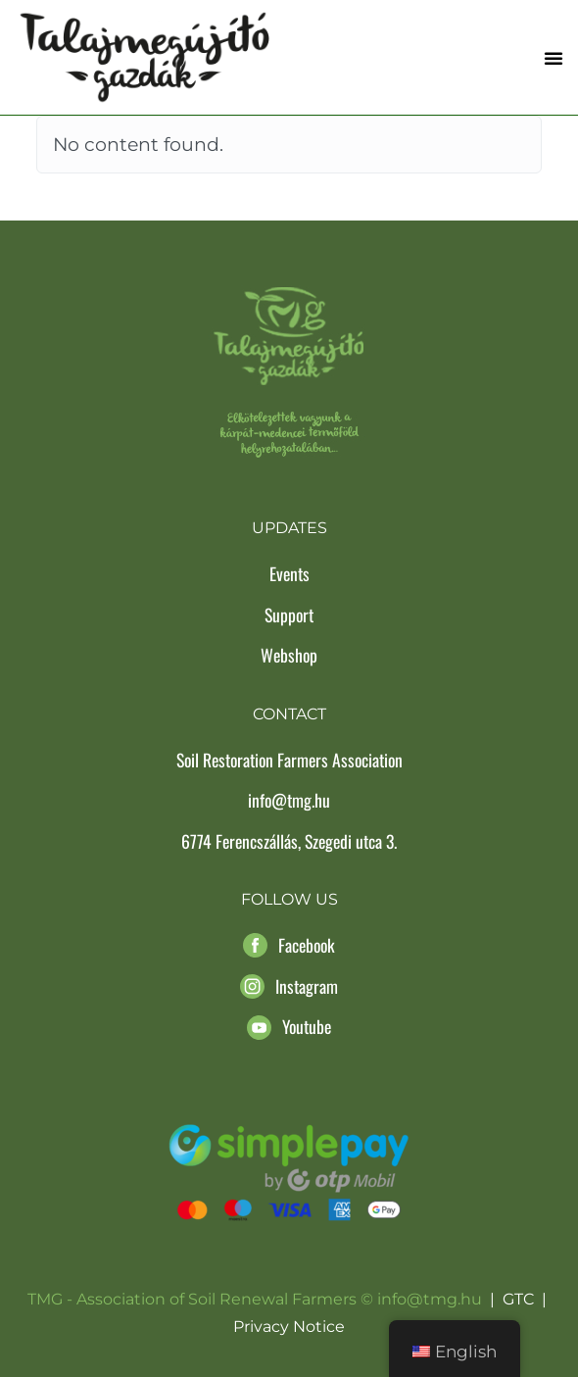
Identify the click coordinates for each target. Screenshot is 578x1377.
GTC (518, 1299)
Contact (289, 714)
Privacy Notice (289, 1326)
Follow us (289, 899)
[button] (553, 58)
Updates (289, 527)
